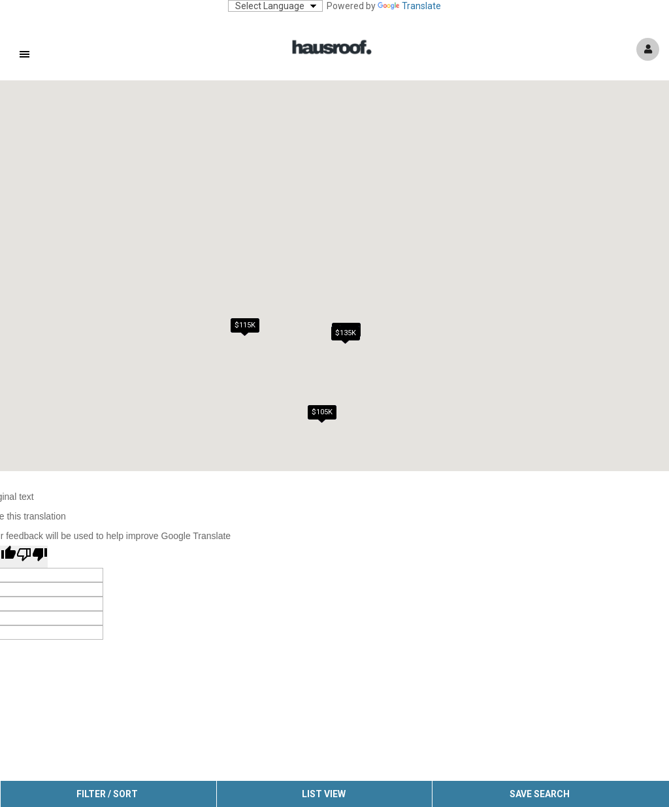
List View (324, 794)
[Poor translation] (32, 557)
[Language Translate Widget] (275, 6)
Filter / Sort (107, 794)
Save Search (540, 794)
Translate (409, 6)
